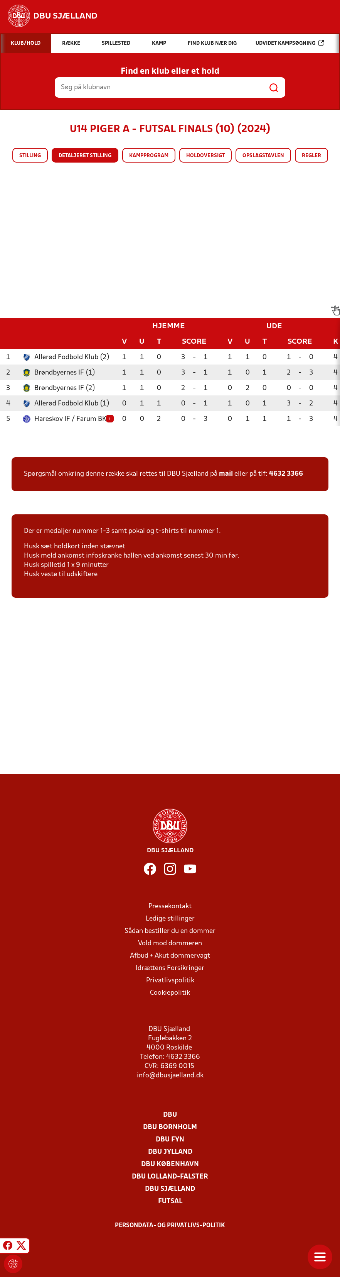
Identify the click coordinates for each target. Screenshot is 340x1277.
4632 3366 (286, 474)
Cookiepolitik (170, 993)
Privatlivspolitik (170, 980)
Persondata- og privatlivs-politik (170, 1225)
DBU (170, 1115)
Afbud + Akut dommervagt (170, 956)
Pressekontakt (170, 906)
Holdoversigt (205, 155)
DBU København (170, 1164)
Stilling (30, 155)
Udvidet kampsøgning (290, 43)
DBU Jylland (170, 1152)
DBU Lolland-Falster (170, 1177)
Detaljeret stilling (85, 155)
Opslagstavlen (263, 155)
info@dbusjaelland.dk (170, 1075)
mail (226, 474)
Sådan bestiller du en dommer (170, 931)
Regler (311, 155)
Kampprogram (148, 155)
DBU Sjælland (170, 1189)
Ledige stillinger (170, 919)
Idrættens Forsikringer (170, 968)
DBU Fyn (170, 1139)
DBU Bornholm (170, 1127)
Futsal (170, 1201)
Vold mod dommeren (170, 943)
